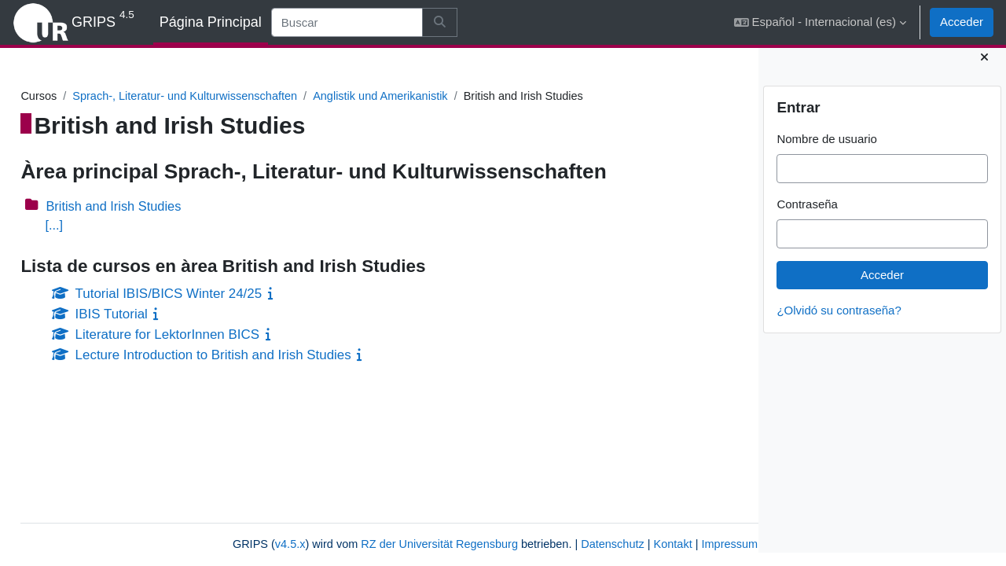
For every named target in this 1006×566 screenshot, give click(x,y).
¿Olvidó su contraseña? (839, 323)
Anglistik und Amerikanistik (427, 96)
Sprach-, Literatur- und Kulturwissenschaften (225, 96)
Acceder (961, 21)
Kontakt (576, 544)
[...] (89, 226)
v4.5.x (179, 544)
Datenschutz (513, 544)
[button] (820, 22)
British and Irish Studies (152, 206)
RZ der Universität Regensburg (334, 544)
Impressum (634, 544)
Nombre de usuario (827, 152)
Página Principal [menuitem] (211, 22)
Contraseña (807, 217)
